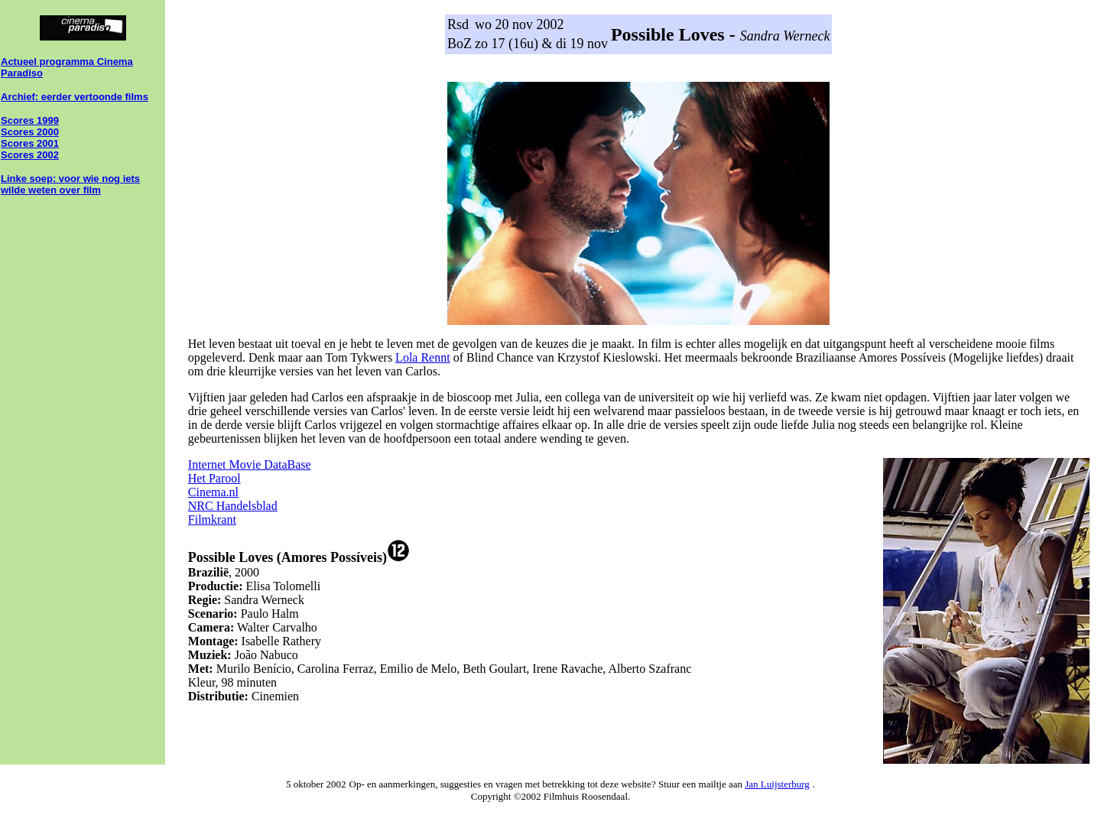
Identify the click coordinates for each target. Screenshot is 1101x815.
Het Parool (214, 478)
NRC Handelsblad (233, 505)
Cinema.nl (213, 491)
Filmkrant (212, 519)
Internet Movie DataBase (249, 464)
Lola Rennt (422, 357)
